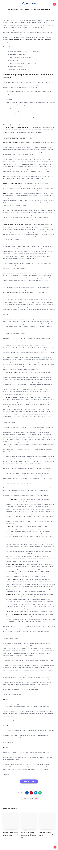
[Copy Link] (29, 800)
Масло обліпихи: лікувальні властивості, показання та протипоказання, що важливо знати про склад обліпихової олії (28, 836)
